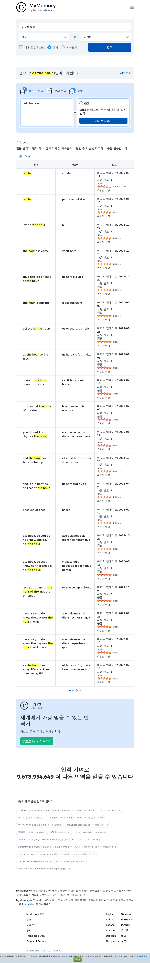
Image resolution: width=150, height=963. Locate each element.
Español (110, 924)
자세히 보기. (144, 956)
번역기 (30, 919)
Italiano (110, 919)
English (110, 914)
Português (127, 919)
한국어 (124, 941)
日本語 (124, 930)
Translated (29, 904)
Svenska (126, 914)
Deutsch (111, 935)
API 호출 (125, 72)
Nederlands (112, 941)
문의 (28, 930)
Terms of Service (36, 941)
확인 (77, 959)
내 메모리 (69, 47)
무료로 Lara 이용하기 (37, 741)
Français (111, 930)
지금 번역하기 (103, 120)
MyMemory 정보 (35, 914)
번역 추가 (24, 156)
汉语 (123, 935)
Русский (125, 924)
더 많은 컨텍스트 (32, 47)
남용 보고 (31, 924)
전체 (52, 47)
